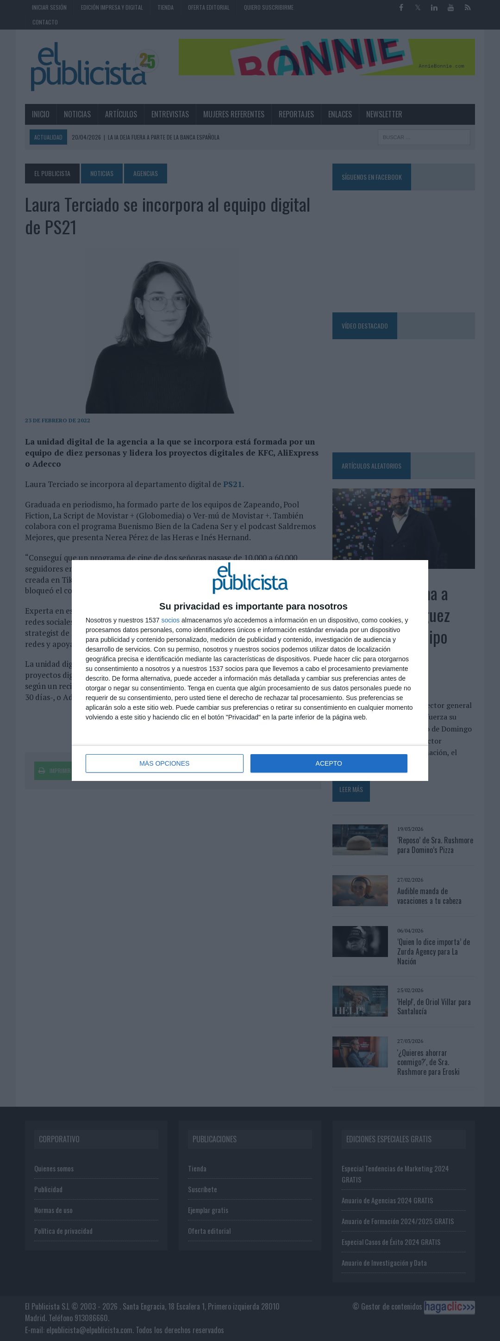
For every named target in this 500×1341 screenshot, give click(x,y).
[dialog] (250, 670)
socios (170, 620)
